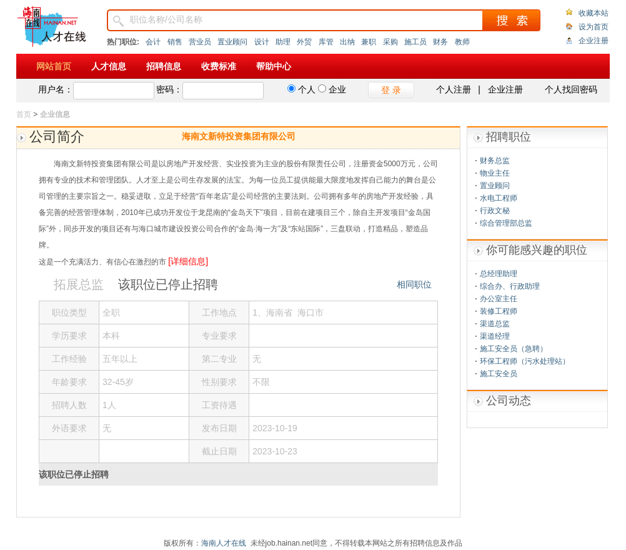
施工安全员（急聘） (513, 348)
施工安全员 (498, 373)
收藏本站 (594, 13)
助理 (283, 42)
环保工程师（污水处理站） (525, 361)
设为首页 (594, 26)
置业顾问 (232, 42)
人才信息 (108, 66)
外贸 (304, 42)
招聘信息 (163, 66)
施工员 (415, 42)
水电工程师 (498, 198)
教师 (462, 42)
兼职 (368, 42)
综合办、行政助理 (510, 286)
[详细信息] (188, 261)
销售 (174, 42)
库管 (326, 42)
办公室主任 (498, 298)
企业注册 (594, 40)
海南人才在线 (223, 543)
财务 (440, 42)
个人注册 (453, 89)
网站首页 (53, 66)
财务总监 (495, 160)
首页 (23, 114)
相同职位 (414, 284)
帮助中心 (273, 66)
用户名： (55, 89)
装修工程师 (498, 311)
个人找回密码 (571, 89)
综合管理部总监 (506, 223)
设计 (261, 42)
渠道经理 (495, 336)
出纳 (347, 42)
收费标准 (218, 66)
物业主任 (495, 173)
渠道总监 (495, 323)
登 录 (391, 90)
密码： (169, 89)
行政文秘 (495, 210)
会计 (153, 42)
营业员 (200, 42)
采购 (390, 42)
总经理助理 (498, 273)
